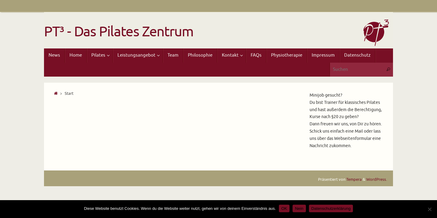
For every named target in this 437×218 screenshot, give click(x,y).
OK (284, 208)
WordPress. (376, 179)
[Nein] (429, 209)
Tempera (354, 179)
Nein (299, 208)
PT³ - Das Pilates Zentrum (119, 32)
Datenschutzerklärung (331, 208)
